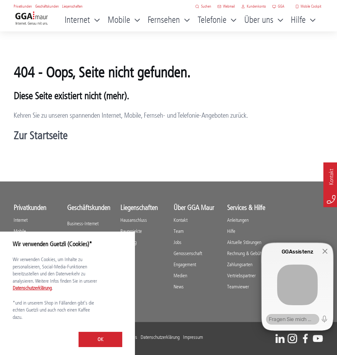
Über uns (258, 20)
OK (100, 339)
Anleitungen (238, 220)
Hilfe (298, 20)
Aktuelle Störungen (244, 242)
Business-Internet (83, 223)
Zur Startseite (40, 135)
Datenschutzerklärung (160, 337)
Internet (77, 20)
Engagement (185, 264)
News (179, 287)
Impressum (193, 337)
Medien (180, 276)
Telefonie (212, 20)
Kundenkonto (253, 6)
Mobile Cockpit (308, 6)
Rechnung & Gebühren (247, 253)
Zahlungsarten (239, 264)
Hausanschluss (133, 220)
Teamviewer (238, 287)
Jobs (177, 242)
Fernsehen (164, 20)
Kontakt (181, 220)
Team (179, 231)
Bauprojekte (131, 231)
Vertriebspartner (241, 276)
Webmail (226, 6)
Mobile (119, 20)
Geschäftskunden (47, 6)
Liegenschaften (72, 6)
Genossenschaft (188, 253)
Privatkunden (23, 6)
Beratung (128, 242)
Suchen (203, 6)
